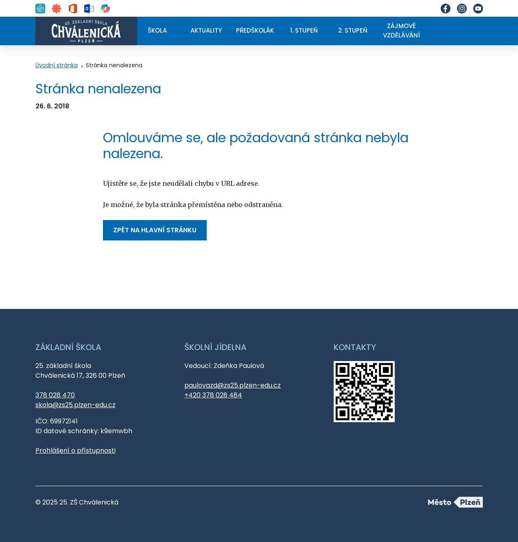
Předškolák (255, 30)
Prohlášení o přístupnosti (75, 450)
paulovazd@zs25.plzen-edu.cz (232, 385)
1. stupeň (304, 30)
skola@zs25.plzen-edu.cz (75, 405)
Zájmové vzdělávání (401, 31)
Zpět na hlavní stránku (155, 230)
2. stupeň (352, 30)
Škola (157, 30)
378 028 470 (55, 395)
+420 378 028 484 (213, 395)
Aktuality (206, 30)
